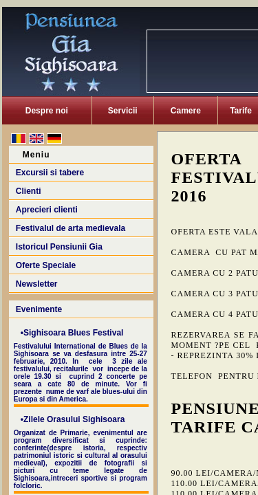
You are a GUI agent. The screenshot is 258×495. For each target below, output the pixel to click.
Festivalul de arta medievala (70, 228)
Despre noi (46, 111)
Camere (186, 111)
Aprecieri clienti (47, 209)
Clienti (28, 191)
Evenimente (39, 309)
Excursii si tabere (50, 172)
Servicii (123, 111)
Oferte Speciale (46, 265)
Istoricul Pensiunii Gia (59, 247)
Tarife (241, 111)
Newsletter (37, 284)
